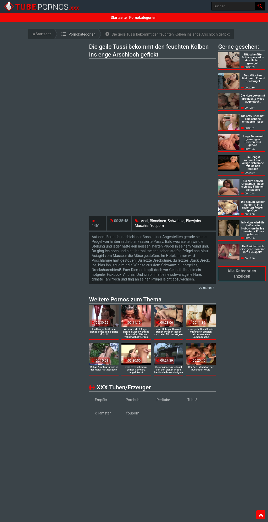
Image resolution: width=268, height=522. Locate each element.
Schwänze (176, 221)
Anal (144, 221)
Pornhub (132, 400)
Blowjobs (193, 221)
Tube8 (192, 400)
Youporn (157, 225)
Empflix (101, 400)
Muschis (142, 225)
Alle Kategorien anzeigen (241, 273)
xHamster (103, 413)
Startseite (119, 17)
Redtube (163, 400)
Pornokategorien (142, 17)
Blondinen (158, 221)
